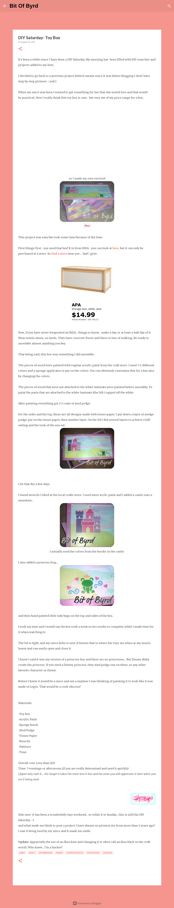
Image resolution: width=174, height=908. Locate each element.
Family (59, 852)
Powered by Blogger (87, 903)
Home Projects (75, 852)
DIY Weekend (45, 852)
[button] (20, 49)
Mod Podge (93, 852)
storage (107, 852)
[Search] (43, 6)
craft (32, 852)
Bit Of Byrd (24, 6)
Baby (22, 852)
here (115, 248)
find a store (59, 253)
